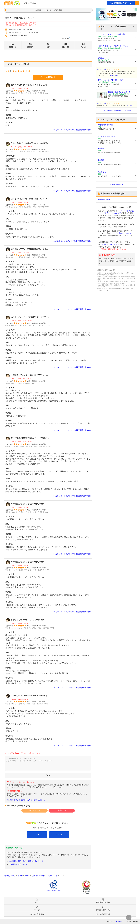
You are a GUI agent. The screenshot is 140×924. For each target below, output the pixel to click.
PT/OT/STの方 (34, 810)
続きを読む (114, 76)
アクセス (83, 47)
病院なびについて (103, 910)
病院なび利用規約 (37, 914)
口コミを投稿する (48, 77)
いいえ (59, 834)
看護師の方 (61, 810)
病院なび (12, 3)
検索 (60, 10)
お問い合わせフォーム (110, 244)
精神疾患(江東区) (104, 199)
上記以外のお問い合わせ (18, 864)
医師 (48, 47)
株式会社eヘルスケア (113, 213)
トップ (36, 902)
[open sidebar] (137, 3)
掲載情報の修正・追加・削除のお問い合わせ (26, 861)
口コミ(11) (65, 47)
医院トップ (12, 47)
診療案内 (30, 47)
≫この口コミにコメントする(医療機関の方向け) (72, 130)
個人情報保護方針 (103, 914)
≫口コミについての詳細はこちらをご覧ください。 (26, 800)
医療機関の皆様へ (122, 3)
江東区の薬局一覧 (116, 184)
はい (37, 834)
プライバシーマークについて (54, 890)
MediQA (37, 910)
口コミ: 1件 (101, 69)
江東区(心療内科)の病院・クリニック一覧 (116, 110)
